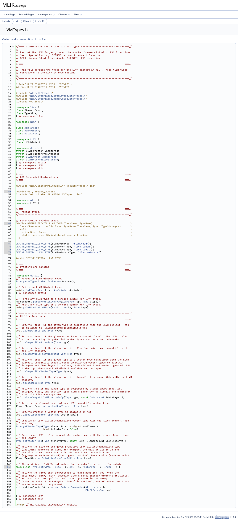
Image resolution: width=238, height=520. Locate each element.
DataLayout (32, 133)
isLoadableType (33, 382)
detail (34, 148)
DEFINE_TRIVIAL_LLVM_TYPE (33, 243)
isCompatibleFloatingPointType (44, 353)
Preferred (89, 467)
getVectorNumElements (57, 406)
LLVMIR (39, 21)
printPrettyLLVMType (37, 307)
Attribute (91, 487)
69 (7, 243)
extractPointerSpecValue (67, 487)
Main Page (9, 14)
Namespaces (46, 14)
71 (7, 249)
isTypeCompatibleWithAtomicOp (43, 397)
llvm (33, 107)
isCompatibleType (34, 330)
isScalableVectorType (37, 414)
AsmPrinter (32, 130)
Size (58, 467)
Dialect (27, 21)
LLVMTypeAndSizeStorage (42, 159)
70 (7, 246)
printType (29, 290)
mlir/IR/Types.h (41, 93)
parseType (29, 281)
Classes (64, 14)
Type (19, 281)
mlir (17, 21)
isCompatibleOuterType (38, 342)
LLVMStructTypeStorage (41, 156)
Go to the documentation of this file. (24, 39)
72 (7, 252)
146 (7, 467)
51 (7, 191)
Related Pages (26, 14)
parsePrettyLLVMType (47, 301)
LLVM (33, 139)
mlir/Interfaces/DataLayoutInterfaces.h (57, 95)
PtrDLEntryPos (41, 467)
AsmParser (31, 127)
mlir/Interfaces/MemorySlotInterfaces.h (57, 98)
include (6, 21)
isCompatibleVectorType (39, 371)
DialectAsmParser (49, 281)
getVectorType (32, 426)
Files (78, 14)
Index (108, 467)
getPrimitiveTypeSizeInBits (56, 458)
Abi (72, 467)
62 (7, 223)
